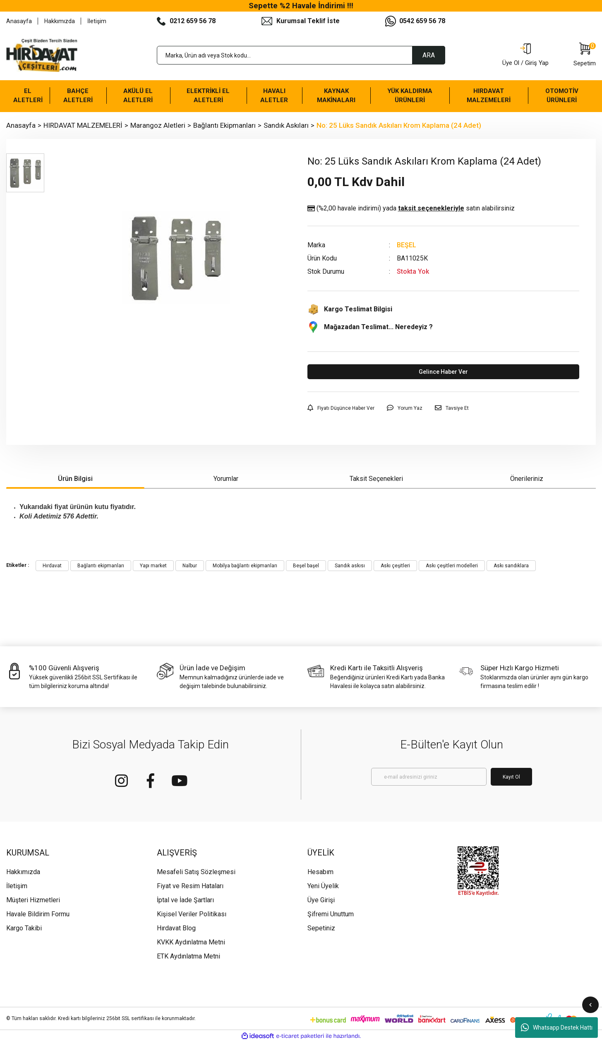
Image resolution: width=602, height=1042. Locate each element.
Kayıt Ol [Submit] (511, 777)
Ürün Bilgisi (75, 479)
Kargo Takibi (24, 928)
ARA (428, 55)
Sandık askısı (350, 566)
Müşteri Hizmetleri (33, 900)
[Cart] (584, 55)
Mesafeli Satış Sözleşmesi (196, 872)
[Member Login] (525, 55)
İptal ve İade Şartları (185, 900)
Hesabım (320, 872)
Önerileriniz (526, 479)
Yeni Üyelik (323, 886)
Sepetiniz (321, 928)
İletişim (96, 21)
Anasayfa (19, 21)
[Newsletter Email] (429, 777)
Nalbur (189, 566)
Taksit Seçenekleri (376, 479)
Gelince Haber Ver (443, 371)
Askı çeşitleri (395, 566)
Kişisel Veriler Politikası (191, 914)
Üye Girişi (321, 900)
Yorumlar (225, 479)
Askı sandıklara (511, 566)
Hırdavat (52, 566)
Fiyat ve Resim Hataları (190, 886)
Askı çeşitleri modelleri (452, 566)
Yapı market (153, 566)
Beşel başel (306, 566)
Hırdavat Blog (176, 928)
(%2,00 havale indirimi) (411, 208)
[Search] (301, 55)
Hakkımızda (59, 21)
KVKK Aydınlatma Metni (191, 942)
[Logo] (41, 55)
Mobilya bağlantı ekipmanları (245, 566)
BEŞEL (406, 245)
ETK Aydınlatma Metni (188, 956)
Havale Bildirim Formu (38, 914)
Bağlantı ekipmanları (100, 566)
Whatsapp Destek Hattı (556, 1027)
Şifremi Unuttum (330, 914)
